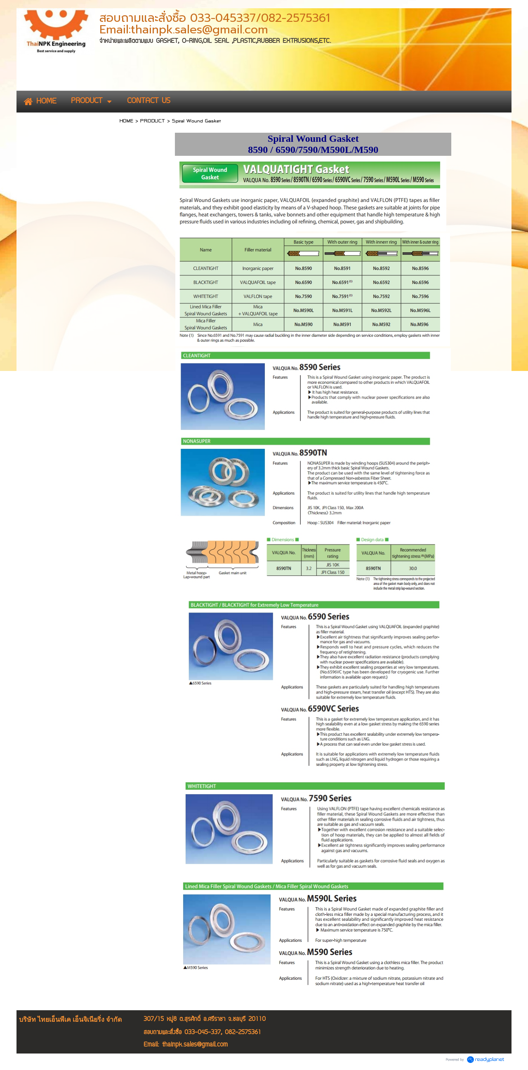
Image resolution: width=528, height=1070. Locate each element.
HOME (126, 120)
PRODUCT (152, 120)
